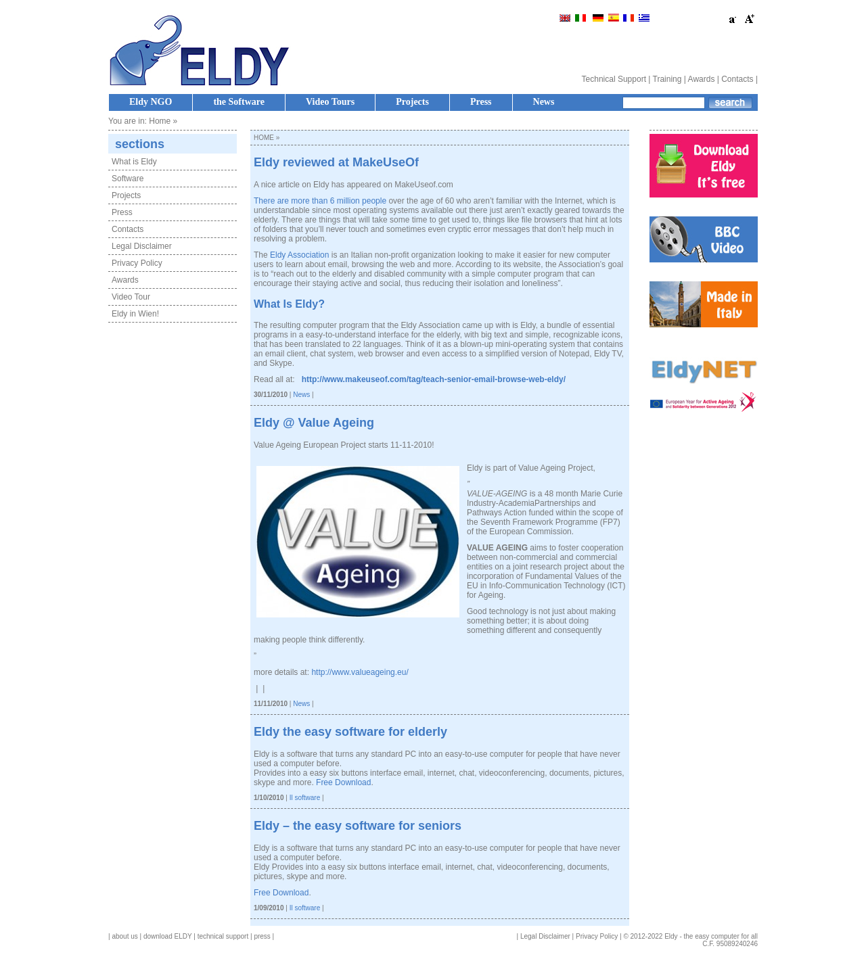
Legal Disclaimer (142, 246)
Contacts (737, 79)
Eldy (306, 304)
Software (127, 178)
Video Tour (131, 297)
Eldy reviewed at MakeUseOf (336, 162)
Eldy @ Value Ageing (314, 422)
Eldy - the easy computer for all (711, 936)
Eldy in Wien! (135, 314)
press (262, 936)
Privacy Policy (137, 263)
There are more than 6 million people (320, 201)
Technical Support (614, 79)
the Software (239, 102)
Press (481, 102)
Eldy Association (299, 255)
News (544, 102)
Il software (305, 797)
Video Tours (330, 102)
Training (667, 79)
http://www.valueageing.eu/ (359, 672)
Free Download (343, 782)
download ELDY (167, 936)
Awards (701, 79)
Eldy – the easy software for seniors (357, 826)
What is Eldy (134, 161)
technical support (223, 936)
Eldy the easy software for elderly (350, 732)
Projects (412, 102)
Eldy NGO (150, 102)
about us (124, 936)
